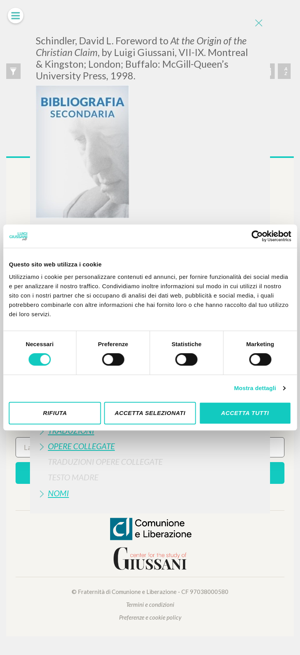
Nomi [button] (58, 493)
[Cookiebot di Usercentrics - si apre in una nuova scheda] (257, 236)
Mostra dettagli (255, 388)
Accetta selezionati (150, 413)
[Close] (258, 23)
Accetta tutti (245, 413)
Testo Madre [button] (73, 477)
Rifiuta (55, 413)
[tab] (150, 446)
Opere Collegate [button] (81, 445)
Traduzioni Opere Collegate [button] (105, 461)
